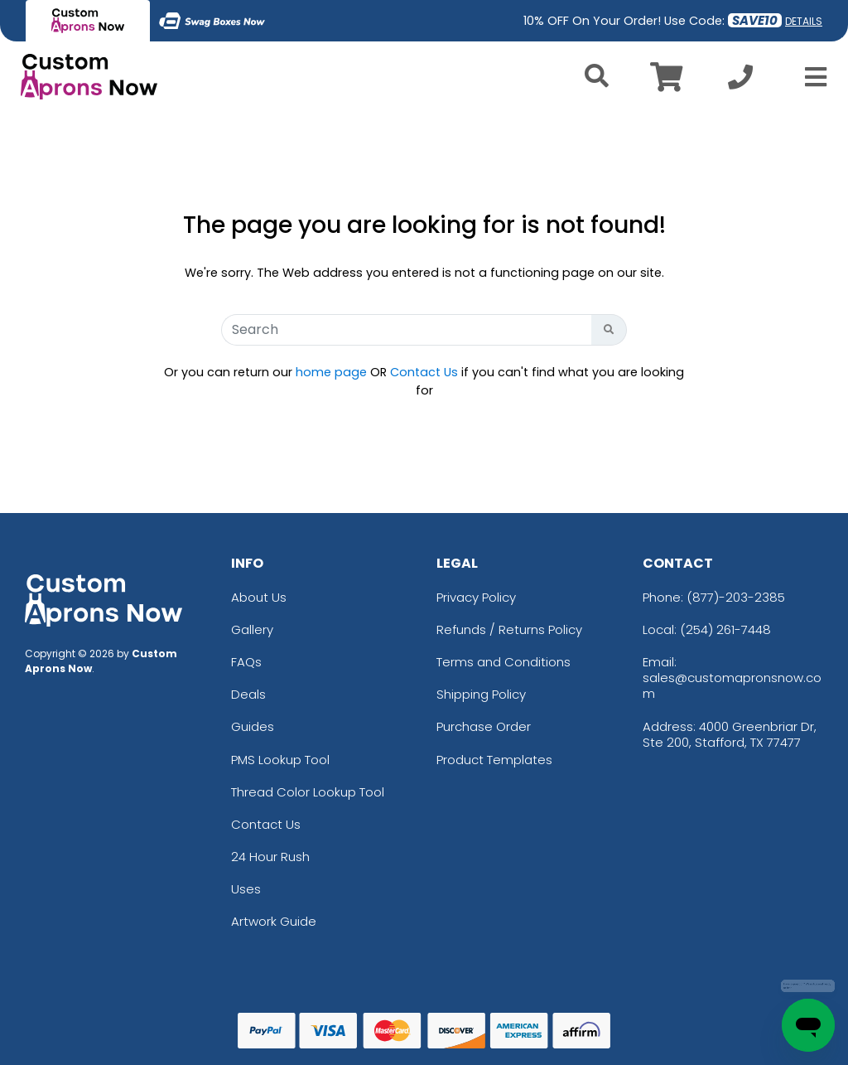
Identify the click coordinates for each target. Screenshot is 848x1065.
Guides (252, 726)
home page (331, 372)
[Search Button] (609, 330)
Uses (246, 889)
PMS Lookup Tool (280, 759)
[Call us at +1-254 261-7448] (740, 81)
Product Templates (494, 759)
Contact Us (424, 372)
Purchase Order (483, 726)
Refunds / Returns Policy (509, 629)
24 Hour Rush (270, 856)
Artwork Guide (273, 921)
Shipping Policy (481, 694)
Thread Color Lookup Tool (307, 792)
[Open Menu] (810, 77)
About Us (259, 597)
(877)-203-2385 (736, 597)
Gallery (252, 629)
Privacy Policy (476, 597)
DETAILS (803, 21)
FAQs (246, 661)
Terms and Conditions (503, 661)
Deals (248, 694)
